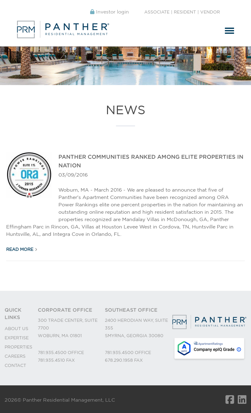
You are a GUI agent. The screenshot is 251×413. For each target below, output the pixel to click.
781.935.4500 (53, 352)
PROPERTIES (18, 347)
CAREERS (15, 356)
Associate (156, 12)
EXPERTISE (17, 337)
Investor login (109, 11)
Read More (19, 249)
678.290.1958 (119, 360)
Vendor (210, 12)
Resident (185, 12)
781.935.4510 (52, 360)
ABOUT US (16, 328)
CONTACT (15, 365)
